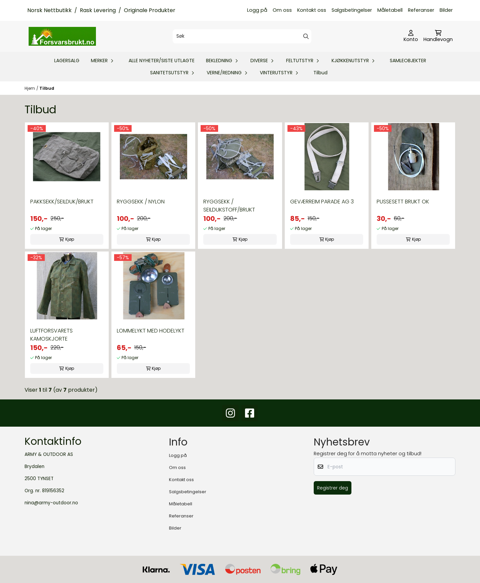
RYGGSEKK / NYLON (141, 201)
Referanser (421, 10)
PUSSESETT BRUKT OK (403, 201)
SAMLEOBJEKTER (408, 60)
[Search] (306, 36)
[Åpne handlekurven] (438, 36)
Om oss (282, 10)
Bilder (446, 10)
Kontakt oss (311, 10)
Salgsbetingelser (352, 10)
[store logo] (62, 36)
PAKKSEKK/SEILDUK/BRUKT (62, 201)
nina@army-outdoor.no (51, 503)
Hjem (30, 88)
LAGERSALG (66, 60)
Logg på (257, 10)
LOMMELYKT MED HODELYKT (150, 331)
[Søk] (242, 36)
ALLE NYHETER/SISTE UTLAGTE (162, 60)
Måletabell (390, 10)
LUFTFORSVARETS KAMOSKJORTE (51, 335)
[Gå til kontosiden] (411, 36)
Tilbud (320, 72)
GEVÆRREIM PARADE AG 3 (322, 201)
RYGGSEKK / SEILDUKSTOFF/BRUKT (229, 205)
